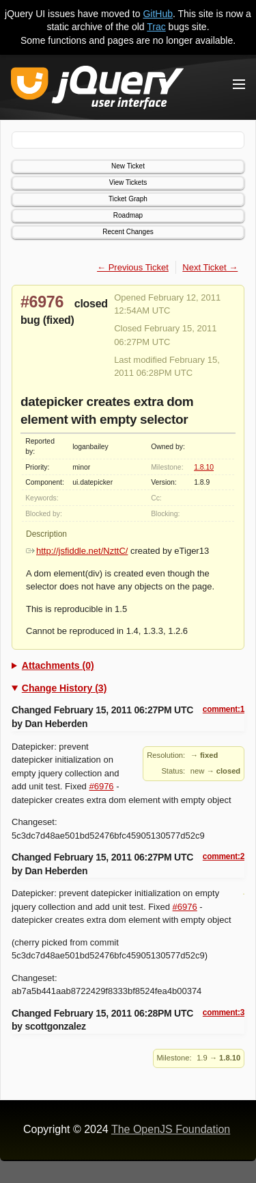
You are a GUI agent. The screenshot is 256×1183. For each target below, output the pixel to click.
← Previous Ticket (133, 267)
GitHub (158, 13)
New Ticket (128, 166)
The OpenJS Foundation (170, 1129)
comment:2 (223, 856)
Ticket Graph (128, 199)
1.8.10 (204, 467)
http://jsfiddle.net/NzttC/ (77, 551)
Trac (156, 26)
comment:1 (223, 709)
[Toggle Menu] (239, 84)
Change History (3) (64, 688)
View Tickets (128, 182)
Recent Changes (128, 232)
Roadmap (128, 215)
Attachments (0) (58, 665)
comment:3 (223, 1012)
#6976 (41, 302)
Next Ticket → (210, 267)
